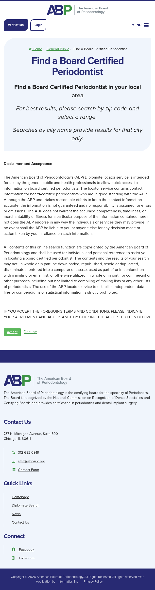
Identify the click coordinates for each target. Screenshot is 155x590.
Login (38, 24)
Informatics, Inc (68, 581)
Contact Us (20, 522)
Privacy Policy (93, 581)
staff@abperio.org (28, 461)
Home (35, 49)
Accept (12, 332)
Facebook (23, 549)
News (16, 514)
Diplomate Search (25, 505)
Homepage (20, 497)
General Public (58, 49)
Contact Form (25, 469)
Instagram (23, 558)
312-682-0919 (25, 452)
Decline (30, 332)
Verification (16, 24)
